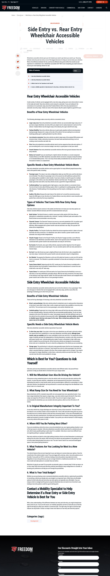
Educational (20, 15)
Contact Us (102, 2)
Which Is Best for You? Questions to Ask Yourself (42, 83)
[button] (106, 7)
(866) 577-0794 (87, 2)
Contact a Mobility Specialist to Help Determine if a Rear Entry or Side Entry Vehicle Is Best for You (53, 87)
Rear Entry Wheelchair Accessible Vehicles (41, 76)
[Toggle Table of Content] (77, 70)
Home (13, 15)
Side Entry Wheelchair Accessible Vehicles (41, 79)
